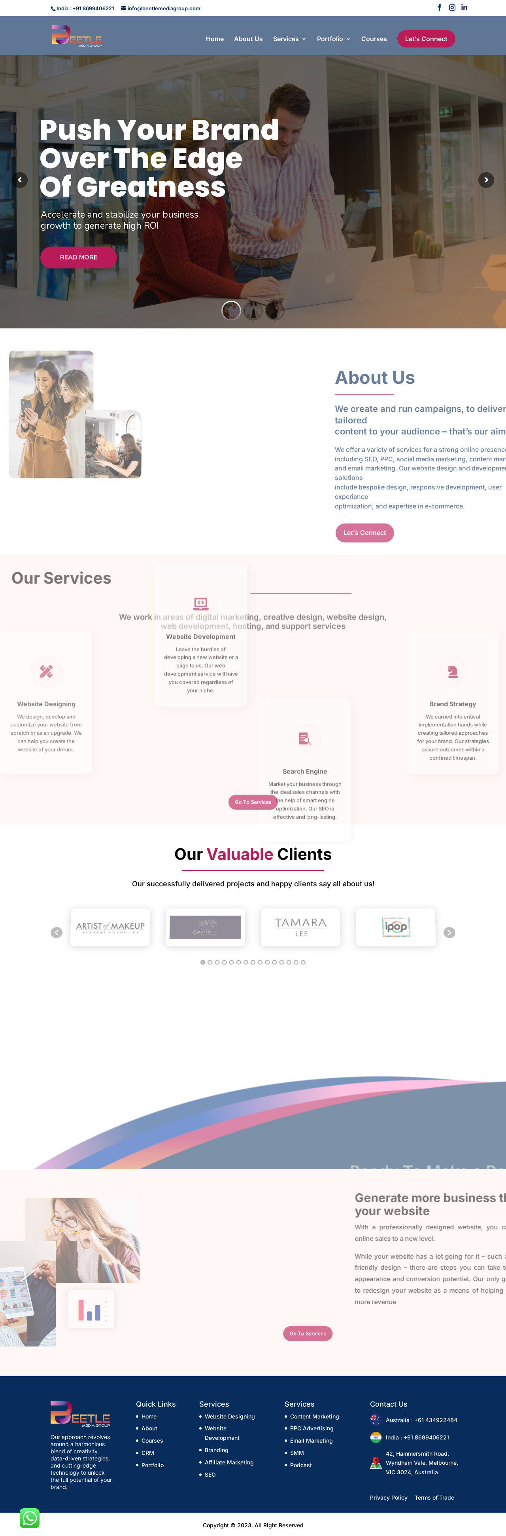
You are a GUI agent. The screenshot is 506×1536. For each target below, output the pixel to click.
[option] (110, 928)
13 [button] (289, 957)
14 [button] (296, 957)
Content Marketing (314, 1416)
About (149, 1428)
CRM (148, 1452)
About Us (248, 39)
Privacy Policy (389, 1497)
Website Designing (230, 1416)
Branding (216, 1450)
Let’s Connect (426, 39)
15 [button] (304, 957)
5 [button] (230, 957)
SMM (297, 1452)
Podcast (301, 1465)
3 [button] (216, 957)
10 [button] (267, 957)
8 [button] (253, 957)
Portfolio (330, 39)
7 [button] (245, 957)
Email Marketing (311, 1440)
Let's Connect (463, 533)
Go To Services (253, 802)
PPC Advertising (312, 1428)
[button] (56, 932)
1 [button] (202, 957)
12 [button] (282, 957)
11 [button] (274, 957)
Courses (374, 39)
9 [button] (260, 957)
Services (286, 39)
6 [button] (238, 957)
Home (215, 39)
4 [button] (224, 957)
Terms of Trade (434, 1497)
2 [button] (209, 957)
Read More (78, 265)
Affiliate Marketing (229, 1462)
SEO (210, 1474)
